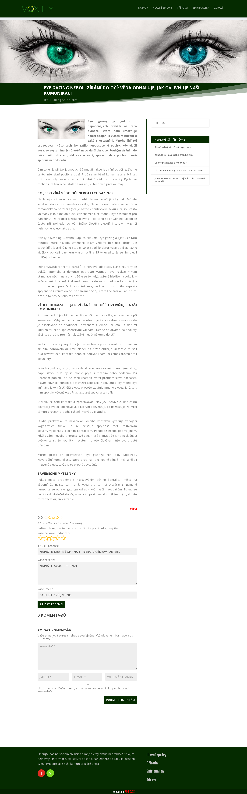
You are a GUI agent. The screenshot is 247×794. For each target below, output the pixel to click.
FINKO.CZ (130, 791)
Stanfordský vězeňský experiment (174, 147)
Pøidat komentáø (120, 700)
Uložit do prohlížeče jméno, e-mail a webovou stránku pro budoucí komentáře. (83, 689)
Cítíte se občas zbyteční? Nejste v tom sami (179, 170)
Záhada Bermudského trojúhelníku (174, 154)
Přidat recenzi (51, 604)
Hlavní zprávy (162, 10)
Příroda (182, 10)
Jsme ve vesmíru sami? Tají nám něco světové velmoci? (180, 180)
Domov (143, 10)
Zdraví (218, 10)
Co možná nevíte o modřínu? (171, 162)
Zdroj (133, 508)
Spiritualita (201, 10)
